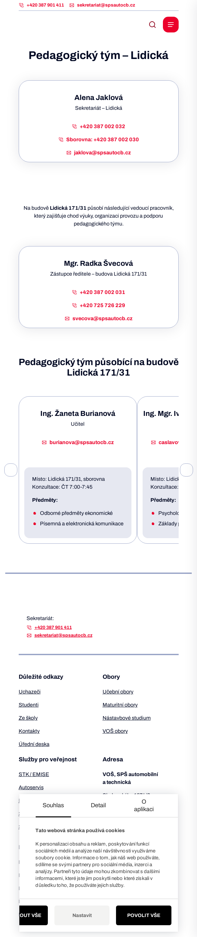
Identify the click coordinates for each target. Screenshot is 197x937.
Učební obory (118, 691)
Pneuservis (32, 800)
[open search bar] (152, 24)
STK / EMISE (34, 774)
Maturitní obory (120, 705)
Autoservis (31, 787)
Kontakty (29, 731)
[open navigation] (171, 24)
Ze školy (28, 718)
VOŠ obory (115, 731)
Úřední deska (34, 744)
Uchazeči (30, 691)
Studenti (29, 705)
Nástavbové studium (127, 718)
